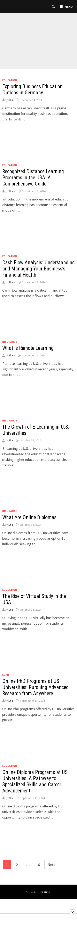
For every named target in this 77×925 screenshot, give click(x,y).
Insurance (9, 341)
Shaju (11, 191)
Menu (66, 7)
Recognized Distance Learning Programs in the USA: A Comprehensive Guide (33, 177)
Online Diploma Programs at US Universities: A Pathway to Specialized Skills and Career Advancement (35, 781)
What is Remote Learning (28, 348)
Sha (10, 100)
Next (51, 864)
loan (5, 675)
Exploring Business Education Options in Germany (32, 90)
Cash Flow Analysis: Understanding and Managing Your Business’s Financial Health (38, 269)
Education (9, 80)
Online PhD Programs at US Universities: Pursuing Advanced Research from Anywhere (35, 687)
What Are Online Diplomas (29, 517)
